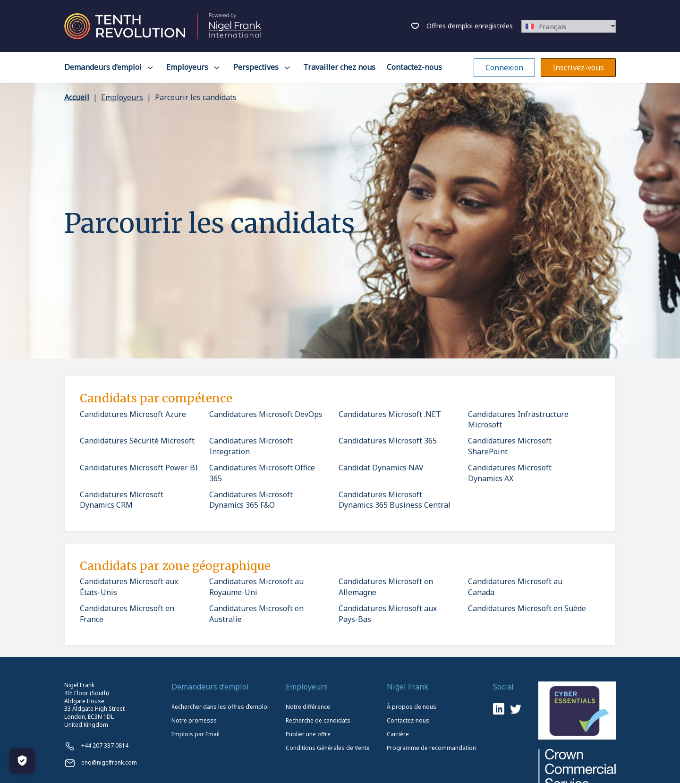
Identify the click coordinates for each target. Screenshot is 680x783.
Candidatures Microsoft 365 (388, 440)
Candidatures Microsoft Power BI (139, 467)
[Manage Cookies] (22, 761)
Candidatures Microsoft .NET (390, 414)
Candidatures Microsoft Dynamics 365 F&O (251, 499)
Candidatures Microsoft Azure (133, 414)
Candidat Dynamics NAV (381, 467)
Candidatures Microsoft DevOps (266, 414)
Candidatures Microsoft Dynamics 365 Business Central (394, 499)
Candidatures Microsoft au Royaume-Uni (256, 586)
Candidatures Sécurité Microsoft (137, 440)
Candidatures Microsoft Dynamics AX (510, 472)
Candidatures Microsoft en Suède (527, 608)
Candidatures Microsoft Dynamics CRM (121, 499)
